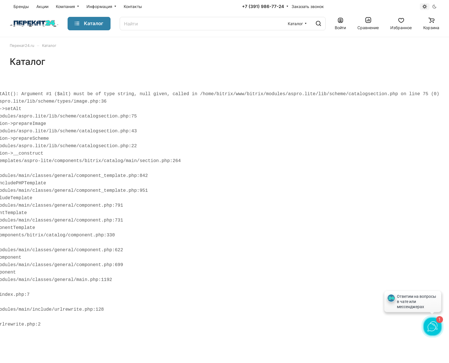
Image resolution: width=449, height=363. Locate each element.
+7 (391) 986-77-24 (263, 6)
